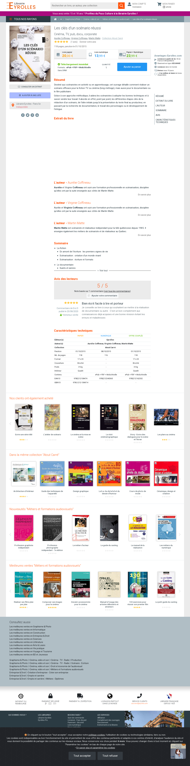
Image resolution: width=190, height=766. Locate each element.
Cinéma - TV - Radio (60, 660)
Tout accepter (82, 755)
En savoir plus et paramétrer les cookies (95, 748)
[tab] (70, 54)
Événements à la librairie (107, 725)
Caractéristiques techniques (165, 121)
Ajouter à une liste (30, 95)
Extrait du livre (164, 101)
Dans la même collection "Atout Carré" (34, 455)
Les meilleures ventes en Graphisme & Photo (30, 626)
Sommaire (161, 110)
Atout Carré (110, 347)
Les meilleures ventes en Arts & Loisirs (27, 645)
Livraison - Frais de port (77, 720)
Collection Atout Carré (112, 38)
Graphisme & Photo (19, 660)
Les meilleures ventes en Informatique (27, 629)
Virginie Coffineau (79, 38)
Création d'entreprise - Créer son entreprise (48, 672)
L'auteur (160, 105)
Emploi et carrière (36, 675)
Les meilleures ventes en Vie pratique (27, 648)
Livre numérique (74, 725)
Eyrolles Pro (43, 720)
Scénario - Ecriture (80, 663)
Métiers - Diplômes (55, 679)
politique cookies (96, 735)
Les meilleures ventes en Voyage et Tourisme (31, 651)
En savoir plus (144, 194)
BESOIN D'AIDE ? (74, 715)
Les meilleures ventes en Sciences (26, 639)
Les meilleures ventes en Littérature (26, 642)
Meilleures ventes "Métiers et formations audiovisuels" (45, 565)
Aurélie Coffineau (62, 38)
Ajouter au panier (132, 66)
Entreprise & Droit (18, 672)
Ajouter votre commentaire (102, 295)
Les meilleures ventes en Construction (27, 633)
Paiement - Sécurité (76, 722)
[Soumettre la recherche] (121, 5)
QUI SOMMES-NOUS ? (17, 715)
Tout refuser (110, 755)
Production (76, 660)
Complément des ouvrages (108, 720)
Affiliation (101, 718)
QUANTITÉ (106, 64)
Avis (158, 115)
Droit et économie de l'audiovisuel (66, 666)
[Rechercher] (84, 5)
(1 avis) (74, 42)
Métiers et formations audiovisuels (67, 669)
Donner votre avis (88, 42)
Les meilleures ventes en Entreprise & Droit (29, 636)
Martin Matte (94, 38)
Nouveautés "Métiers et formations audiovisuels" (41, 509)
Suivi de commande (76, 718)
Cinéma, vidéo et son (39, 660)
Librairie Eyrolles (44, 718)
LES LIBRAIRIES (44, 715)
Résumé (160, 96)
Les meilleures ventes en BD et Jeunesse (29, 654)
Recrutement (102, 722)
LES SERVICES (103, 715)
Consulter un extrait (30, 87)
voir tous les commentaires (117, 291)
